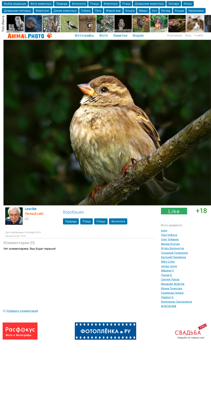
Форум (138, 35)
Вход (188, 35)
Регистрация (174, 35)
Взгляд (165, 10)
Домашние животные (149, 3)
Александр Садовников (176, 301)
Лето (98, 10)
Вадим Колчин (170, 244)
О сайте (198, 35)
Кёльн (188, 3)
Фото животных (41, 3)
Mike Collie (168, 261)
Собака (85, 10)
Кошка (179, 10)
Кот (154, 10)
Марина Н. (167, 270)
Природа (61, 3)
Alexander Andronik (172, 284)
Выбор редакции (15, 3)
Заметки (120, 35)
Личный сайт (34, 213)
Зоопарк (173, 3)
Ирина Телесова (171, 288)
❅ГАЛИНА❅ (168, 306)
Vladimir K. (167, 297)
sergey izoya (169, 266)
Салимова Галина (172, 293)
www (164, 230)
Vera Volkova (169, 235)
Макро (143, 10)
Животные (111, 3)
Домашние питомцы (17, 10)
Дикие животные (65, 10)
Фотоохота (79, 3)
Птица (126, 3)
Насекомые (196, 10)
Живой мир (113, 10)
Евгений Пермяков (173, 257)
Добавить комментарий (22, 311)
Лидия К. (166, 275)
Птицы (94, 3)
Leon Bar (31, 208)
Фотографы (84, 35)
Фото (103, 35)
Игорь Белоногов (172, 248)
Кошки (129, 10)
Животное (42, 10)
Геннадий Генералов (174, 253)
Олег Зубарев (170, 239)
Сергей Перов (170, 279)
